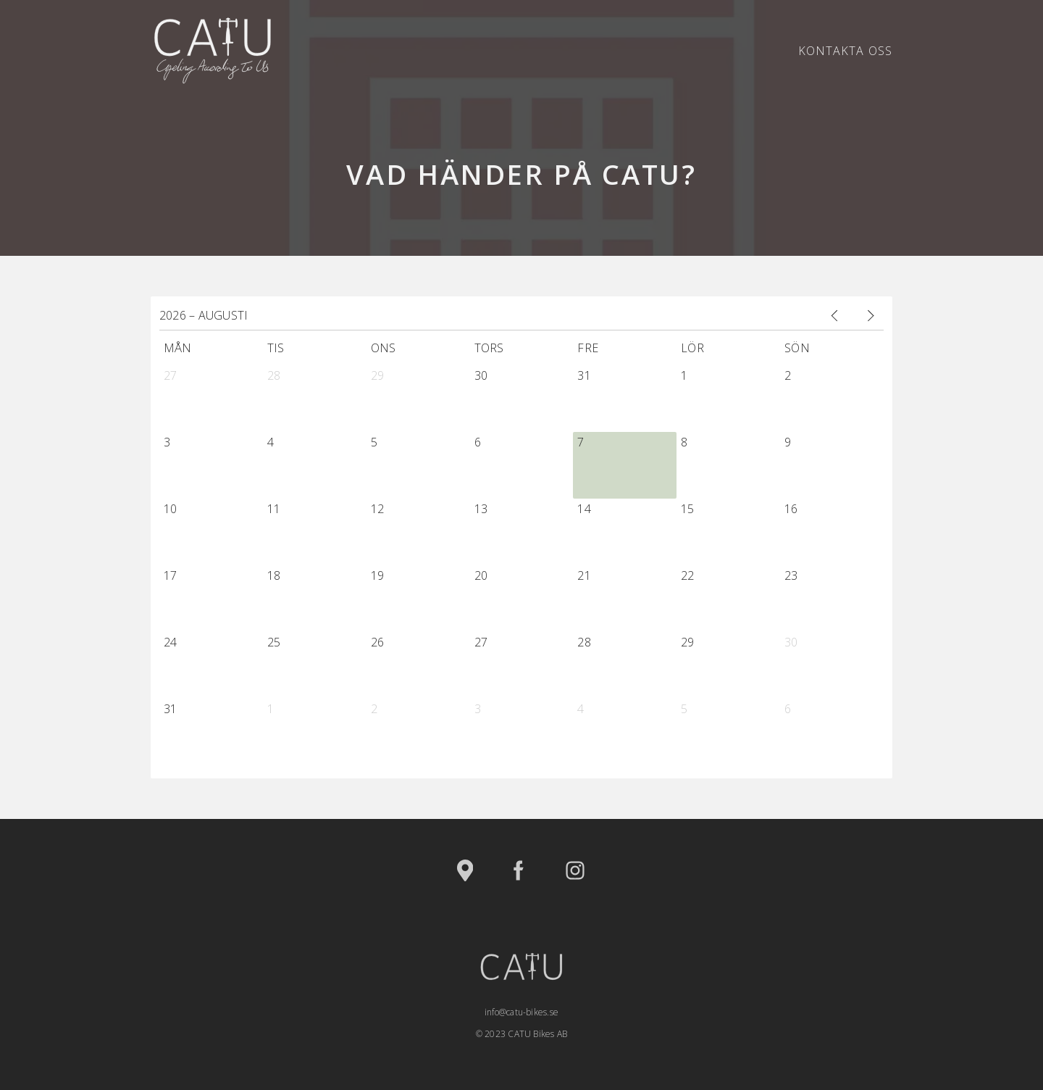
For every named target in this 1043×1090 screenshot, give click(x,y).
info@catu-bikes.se (521, 1012)
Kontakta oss (845, 51)
